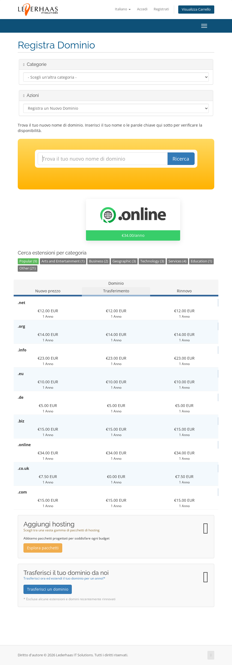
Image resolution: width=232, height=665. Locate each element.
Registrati (161, 9)
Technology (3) (152, 261)
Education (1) (201, 261)
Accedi (142, 9)
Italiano (123, 9)
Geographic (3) (124, 261)
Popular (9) (28, 261)
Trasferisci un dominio (47, 589)
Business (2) (98, 261)
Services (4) (177, 261)
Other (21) (27, 268)
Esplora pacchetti (43, 547)
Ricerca (180, 158)
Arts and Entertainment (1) (63, 261)
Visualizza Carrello (196, 9)
